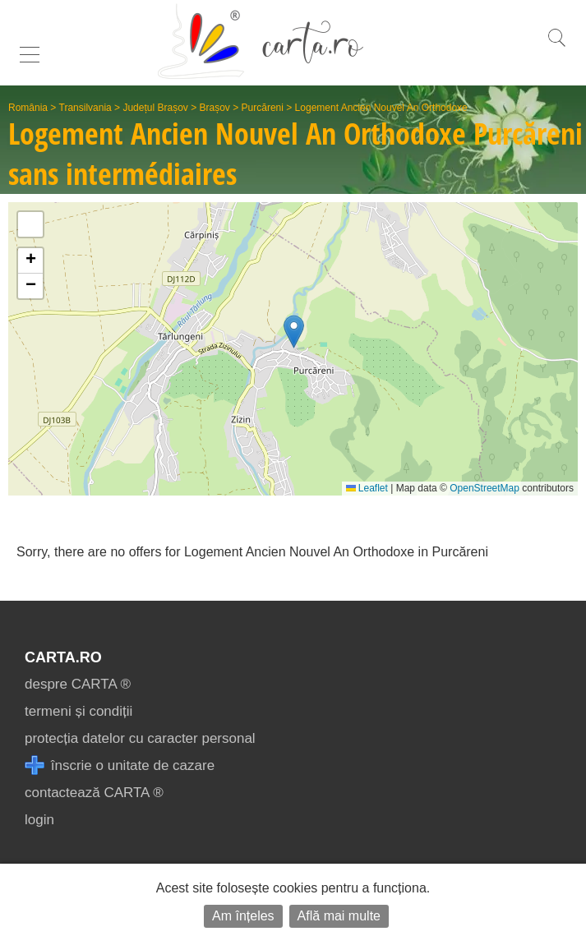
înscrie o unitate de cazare (120, 765)
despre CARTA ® (78, 684)
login (39, 820)
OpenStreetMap (484, 488)
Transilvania (85, 107)
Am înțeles (243, 916)
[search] (556, 46)
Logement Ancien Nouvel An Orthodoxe (381, 107)
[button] (294, 331)
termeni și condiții (78, 711)
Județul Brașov (154, 107)
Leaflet (367, 488)
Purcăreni (263, 107)
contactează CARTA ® (94, 792)
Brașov (215, 107)
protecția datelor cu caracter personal (140, 738)
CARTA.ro (63, 657)
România (28, 107)
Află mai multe (339, 916)
